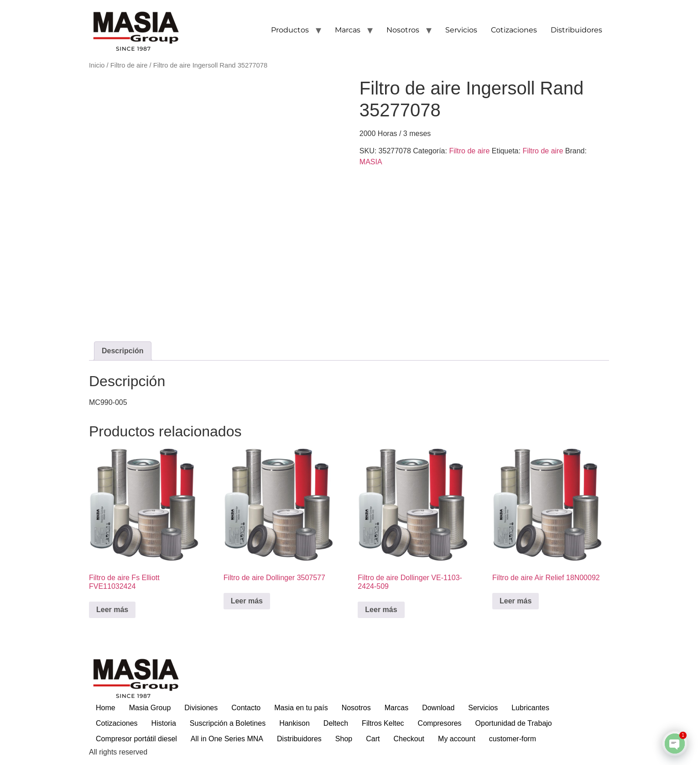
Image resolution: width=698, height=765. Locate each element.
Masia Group (150, 708)
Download (438, 708)
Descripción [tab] (123, 351)
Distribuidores (576, 30)
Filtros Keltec (383, 723)
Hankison (294, 723)
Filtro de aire (129, 65)
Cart (373, 739)
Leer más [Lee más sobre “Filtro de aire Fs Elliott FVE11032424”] (112, 609)
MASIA (370, 162)
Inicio (96, 65)
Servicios (461, 30)
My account (456, 739)
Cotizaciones (514, 30)
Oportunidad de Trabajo (513, 723)
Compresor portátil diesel (136, 739)
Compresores (440, 723)
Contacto (245, 708)
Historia (163, 723)
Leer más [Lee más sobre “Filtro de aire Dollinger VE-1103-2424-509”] (381, 609)
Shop (343, 739)
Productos (290, 30)
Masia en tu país (301, 708)
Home (105, 708)
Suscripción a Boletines (228, 723)
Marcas (347, 30)
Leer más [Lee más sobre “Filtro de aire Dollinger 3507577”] (247, 601)
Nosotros (402, 30)
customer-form (512, 739)
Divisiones (201, 708)
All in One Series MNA (227, 739)
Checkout (408, 739)
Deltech (335, 723)
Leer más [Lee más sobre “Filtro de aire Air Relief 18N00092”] (515, 601)
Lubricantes (530, 708)
